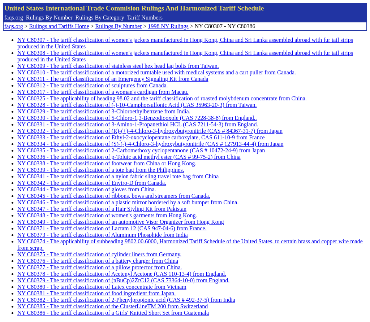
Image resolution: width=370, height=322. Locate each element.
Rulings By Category (100, 17)
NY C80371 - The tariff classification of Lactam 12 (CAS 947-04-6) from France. (112, 228)
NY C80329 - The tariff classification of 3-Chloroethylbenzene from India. (103, 111)
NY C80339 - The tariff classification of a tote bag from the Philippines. (100, 170)
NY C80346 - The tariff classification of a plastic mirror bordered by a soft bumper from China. (127, 202)
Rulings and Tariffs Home (59, 26)
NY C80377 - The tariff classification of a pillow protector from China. (99, 267)
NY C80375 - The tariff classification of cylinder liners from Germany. (99, 254)
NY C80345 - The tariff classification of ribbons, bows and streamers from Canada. (113, 196)
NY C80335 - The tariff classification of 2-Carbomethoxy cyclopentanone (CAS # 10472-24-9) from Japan (141, 150)
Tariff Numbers (145, 17)
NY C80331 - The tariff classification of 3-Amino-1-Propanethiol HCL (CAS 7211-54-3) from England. (137, 124)
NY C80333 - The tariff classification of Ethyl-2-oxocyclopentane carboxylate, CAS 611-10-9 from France (141, 137)
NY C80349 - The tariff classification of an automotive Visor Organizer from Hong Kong (120, 222)
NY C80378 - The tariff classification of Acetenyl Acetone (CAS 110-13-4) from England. (121, 274)
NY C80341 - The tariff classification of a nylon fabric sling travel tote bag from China (118, 176)
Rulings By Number (49, 17)
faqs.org (13, 17)
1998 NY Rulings (168, 26)
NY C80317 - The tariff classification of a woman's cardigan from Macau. (103, 92)
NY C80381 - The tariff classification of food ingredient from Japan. (96, 293)
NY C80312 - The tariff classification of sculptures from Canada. (92, 85)
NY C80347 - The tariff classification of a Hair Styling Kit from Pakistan (101, 209)
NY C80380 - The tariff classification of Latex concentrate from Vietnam (101, 287)
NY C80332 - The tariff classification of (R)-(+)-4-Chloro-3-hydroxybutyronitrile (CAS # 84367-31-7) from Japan (150, 131)
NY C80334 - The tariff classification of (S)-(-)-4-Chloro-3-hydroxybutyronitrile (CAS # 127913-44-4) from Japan (150, 144)
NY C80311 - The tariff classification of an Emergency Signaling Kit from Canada (112, 79)
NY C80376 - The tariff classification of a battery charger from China (97, 261)
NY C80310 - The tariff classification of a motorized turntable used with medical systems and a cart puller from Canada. (156, 72)
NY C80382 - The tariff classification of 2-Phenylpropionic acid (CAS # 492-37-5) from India (126, 300)
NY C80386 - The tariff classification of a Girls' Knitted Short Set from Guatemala (113, 313)
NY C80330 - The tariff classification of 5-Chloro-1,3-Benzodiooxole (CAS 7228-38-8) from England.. (137, 118)
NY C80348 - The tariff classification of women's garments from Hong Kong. (107, 215)
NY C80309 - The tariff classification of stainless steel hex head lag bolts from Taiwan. (118, 66)
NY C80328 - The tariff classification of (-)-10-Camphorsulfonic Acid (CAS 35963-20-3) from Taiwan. (137, 105)
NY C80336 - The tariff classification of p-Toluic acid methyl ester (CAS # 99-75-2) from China (129, 157)
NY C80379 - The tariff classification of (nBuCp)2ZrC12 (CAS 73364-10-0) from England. (123, 280)
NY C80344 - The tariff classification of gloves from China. (86, 189)
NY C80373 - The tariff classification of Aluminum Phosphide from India (102, 235)
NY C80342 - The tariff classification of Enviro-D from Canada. (91, 183)
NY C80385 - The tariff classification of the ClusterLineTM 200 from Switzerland (112, 306)
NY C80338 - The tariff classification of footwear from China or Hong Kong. (106, 163)
